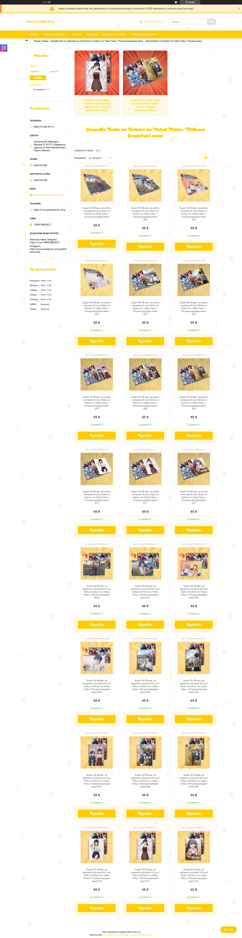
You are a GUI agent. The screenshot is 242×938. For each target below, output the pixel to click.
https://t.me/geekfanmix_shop (50, 210)
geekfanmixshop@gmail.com (49, 195)
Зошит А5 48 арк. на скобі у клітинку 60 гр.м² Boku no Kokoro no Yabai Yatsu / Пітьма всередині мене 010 (96, 497)
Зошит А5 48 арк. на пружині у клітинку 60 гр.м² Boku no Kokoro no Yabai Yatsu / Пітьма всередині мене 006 (194, 686)
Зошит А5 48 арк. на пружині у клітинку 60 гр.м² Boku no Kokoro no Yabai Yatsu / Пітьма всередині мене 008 (145, 781)
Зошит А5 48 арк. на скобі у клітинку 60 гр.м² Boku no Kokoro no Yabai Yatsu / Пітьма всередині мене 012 (194, 497)
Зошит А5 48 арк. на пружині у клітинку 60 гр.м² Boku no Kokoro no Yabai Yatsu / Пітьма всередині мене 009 (194, 781)
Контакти (92, 34)
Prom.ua (136, 932)
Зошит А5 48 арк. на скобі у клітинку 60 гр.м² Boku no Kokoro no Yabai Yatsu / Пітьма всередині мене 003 (194, 214)
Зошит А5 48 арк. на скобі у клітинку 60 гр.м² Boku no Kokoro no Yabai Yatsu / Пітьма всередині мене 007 (96, 403)
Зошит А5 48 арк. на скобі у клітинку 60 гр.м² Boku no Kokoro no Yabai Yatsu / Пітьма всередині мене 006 (194, 308)
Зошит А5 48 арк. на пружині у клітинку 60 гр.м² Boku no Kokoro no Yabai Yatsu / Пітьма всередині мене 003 (194, 592)
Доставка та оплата (114, 34)
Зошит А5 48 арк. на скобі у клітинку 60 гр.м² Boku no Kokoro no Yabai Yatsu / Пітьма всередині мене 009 (194, 403)
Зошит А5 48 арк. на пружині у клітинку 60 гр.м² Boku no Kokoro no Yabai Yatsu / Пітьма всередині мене (96, 592)
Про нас (77, 34)
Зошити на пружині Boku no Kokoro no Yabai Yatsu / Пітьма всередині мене (97, 105)
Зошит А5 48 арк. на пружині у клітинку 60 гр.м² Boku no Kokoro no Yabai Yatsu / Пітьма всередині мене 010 (96, 875)
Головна (33, 34)
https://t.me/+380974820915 (45, 242)
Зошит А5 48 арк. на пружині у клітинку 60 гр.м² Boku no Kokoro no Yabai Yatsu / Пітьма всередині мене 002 (145, 592)
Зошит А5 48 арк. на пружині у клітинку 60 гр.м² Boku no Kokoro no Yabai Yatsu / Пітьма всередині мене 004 (96, 686)
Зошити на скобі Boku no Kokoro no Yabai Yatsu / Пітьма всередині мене (145, 105)
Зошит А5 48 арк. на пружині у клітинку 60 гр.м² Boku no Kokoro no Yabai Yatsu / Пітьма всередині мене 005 (145, 686)
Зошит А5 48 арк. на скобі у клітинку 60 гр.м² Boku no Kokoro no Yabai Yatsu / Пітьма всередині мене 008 (145, 403)
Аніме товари (41, 41)
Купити (97, 244)
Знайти (38, 78)
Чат (228, 929)
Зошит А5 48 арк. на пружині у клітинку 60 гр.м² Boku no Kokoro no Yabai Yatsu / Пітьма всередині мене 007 (96, 781)
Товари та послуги (54, 34)
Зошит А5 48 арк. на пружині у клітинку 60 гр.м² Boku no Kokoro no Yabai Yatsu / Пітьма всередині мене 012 (194, 875)
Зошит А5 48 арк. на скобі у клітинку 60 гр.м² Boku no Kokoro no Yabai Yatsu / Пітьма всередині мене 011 (145, 497)
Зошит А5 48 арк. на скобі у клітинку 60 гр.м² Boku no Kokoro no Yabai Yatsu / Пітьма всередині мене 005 (145, 308)
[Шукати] (211, 21)
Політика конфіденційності (140, 935)
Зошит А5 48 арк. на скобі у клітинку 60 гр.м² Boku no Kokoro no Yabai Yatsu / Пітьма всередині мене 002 (145, 214)
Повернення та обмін (143, 34)
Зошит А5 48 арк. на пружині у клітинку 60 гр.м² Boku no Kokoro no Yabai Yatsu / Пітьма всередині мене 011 (145, 875)
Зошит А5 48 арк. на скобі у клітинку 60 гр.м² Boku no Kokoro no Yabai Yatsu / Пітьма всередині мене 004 (96, 308)
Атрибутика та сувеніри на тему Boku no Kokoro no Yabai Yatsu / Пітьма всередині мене (97, 41)
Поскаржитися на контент (114, 935)
